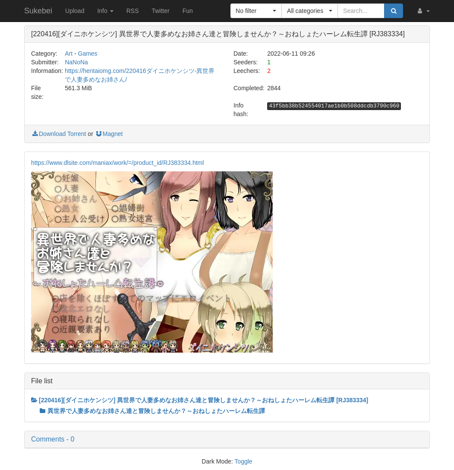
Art (69, 53)
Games (88, 53)
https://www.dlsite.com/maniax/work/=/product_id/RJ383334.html (117, 162)
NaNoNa (76, 62)
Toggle (243, 461)
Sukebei (38, 10)
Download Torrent (58, 133)
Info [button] (105, 10)
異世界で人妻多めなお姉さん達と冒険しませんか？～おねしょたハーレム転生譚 (152, 410)
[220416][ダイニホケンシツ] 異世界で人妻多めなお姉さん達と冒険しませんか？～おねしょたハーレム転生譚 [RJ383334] (199, 400)
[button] (423, 11)
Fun (188, 10)
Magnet (109, 133)
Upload (74, 10)
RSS (132, 10)
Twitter (160, 10)
